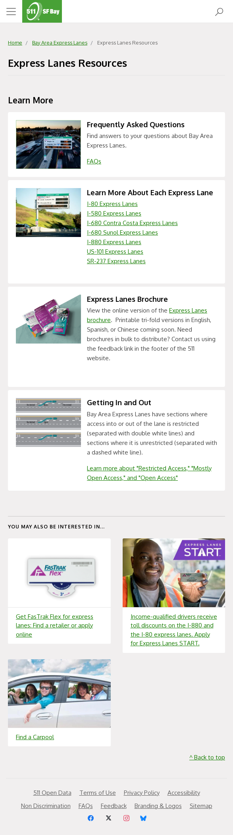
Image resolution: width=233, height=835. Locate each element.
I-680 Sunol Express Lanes (122, 232)
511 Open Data (52, 792)
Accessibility (184, 792)
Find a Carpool (35, 737)
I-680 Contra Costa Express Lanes (132, 223)
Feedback (114, 806)
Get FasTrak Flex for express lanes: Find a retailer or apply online (54, 625)
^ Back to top (207, 757)
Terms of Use (97, 792)
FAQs (94, 161)
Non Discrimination (46, 806)
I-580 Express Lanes (114, 213)
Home (15, 42)
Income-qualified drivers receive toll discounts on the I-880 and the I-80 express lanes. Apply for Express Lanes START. (174, 630)
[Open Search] (219, 11)
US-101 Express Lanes (115, 251)
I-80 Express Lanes (112, 204)
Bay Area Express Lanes (59, 42)
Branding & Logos (158, 806)
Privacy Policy (142, 792)
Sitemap (201, 806)
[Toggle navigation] (11, 11)
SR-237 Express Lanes (116, 261)
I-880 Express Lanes (114, 242)
